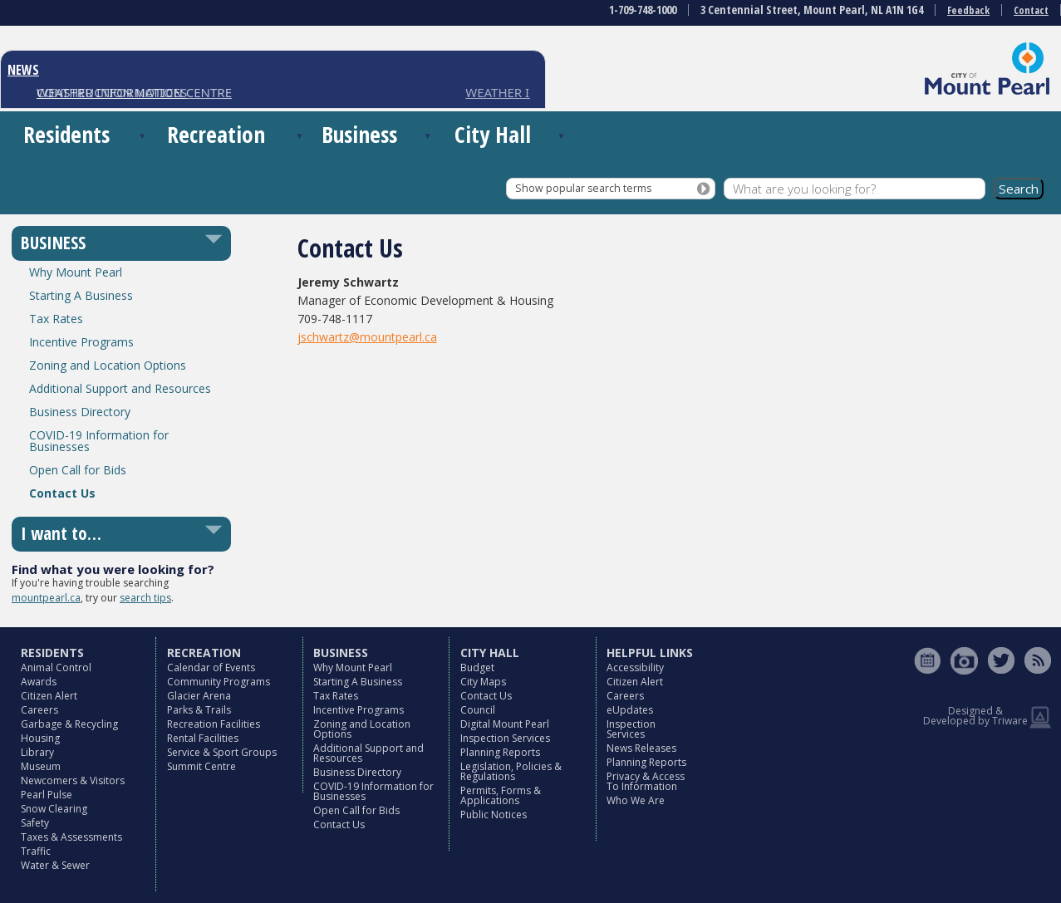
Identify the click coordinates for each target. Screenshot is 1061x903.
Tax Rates (56, 318)
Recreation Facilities (213, 724)
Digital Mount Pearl (504, 724)
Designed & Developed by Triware (975, 716)
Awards (38, 682)
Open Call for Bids (77, 470)
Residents (66, 134)
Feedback (968, 10)
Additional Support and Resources (120, 388)
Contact (1031, 10)
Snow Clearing (54, 809)
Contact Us (62, 493)
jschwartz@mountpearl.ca (367, 337)
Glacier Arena (199, 696)
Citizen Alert (49, 696)
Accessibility (635, 667)
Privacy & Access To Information (646, 781)
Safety (35, 823)
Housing (40, 738)
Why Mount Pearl (75, 272)
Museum (41, 766)
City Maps (483, 682)
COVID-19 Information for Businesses (99, 440)
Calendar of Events (211, 667)
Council (477, 710)
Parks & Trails (199, 710)
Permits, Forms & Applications (500, 795)
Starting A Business (81, 295)
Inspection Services (505, 738)
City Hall (492, 134)
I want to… (61, 533)
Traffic (36, 851)
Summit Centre (201, 766)
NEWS (23, 70)
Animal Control (56, 667)
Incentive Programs (81, 342)
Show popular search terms (583, 188)
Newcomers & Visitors (73, 780)
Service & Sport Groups (222, 752)
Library (37, 752)
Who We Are (636, 800)
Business (359, 134)
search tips (145, 598)
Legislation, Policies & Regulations (511, 771)
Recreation (216, 134)
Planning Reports (500, 752)
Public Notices (493, 814)
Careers (39, 710)
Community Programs (218, 682)
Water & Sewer (55, 865)
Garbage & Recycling (69, 724)
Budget (477, 667)
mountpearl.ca (46, 598)
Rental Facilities (202, 738)
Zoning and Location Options (107, 365)
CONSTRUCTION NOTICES (112, 92)
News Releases (641, 748)
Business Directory (79, 412)
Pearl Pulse (46, 795)
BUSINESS (53, 242)
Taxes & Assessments (71, 837)
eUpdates (630, 710)
